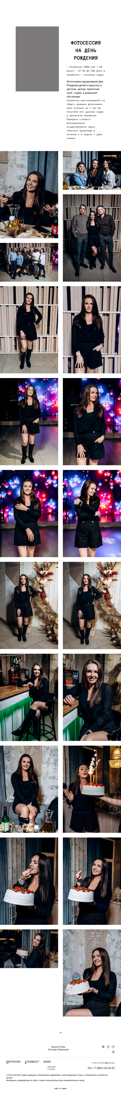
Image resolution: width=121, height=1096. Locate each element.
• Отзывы (51, 1069)
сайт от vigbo (60, 1088)
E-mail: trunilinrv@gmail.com (103, 1062)
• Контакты (51, 1067)
